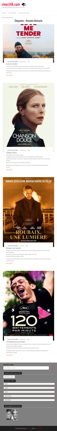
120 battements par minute (15, 341)
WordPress (28, 428)
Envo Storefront (39, 428)
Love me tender (11, 63)
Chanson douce (11, 152)
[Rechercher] (52, 368)
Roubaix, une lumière (13, 248)
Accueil (3, 17)
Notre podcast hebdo (23, 13)
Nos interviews (12, 13)
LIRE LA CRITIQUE (9, 75)
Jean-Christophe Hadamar (13, 61)
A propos (4, 13)
